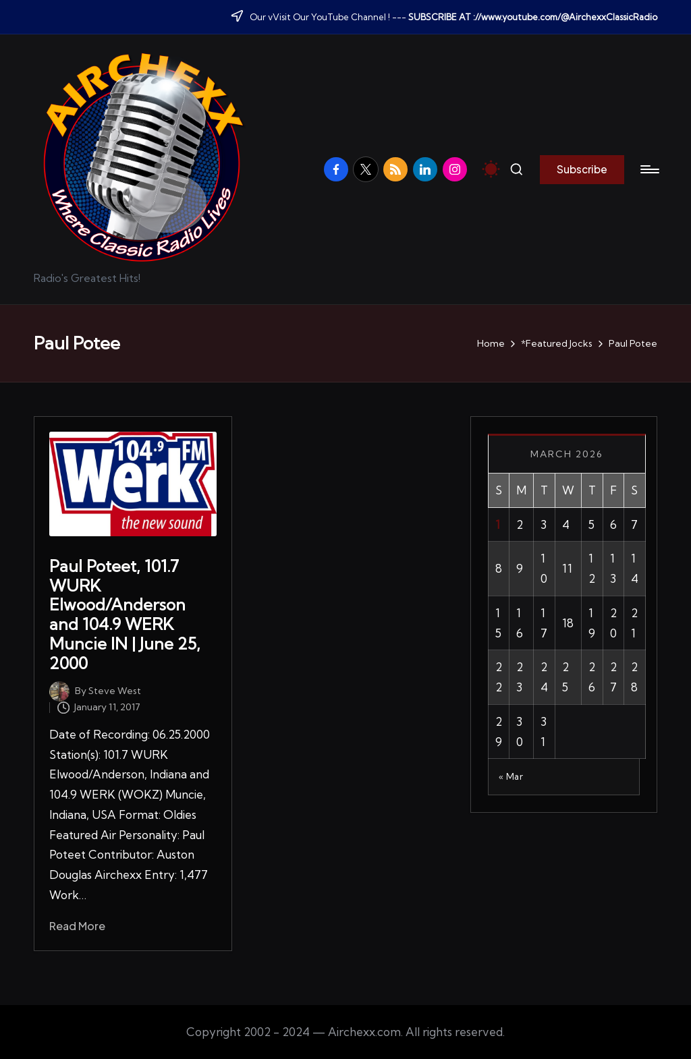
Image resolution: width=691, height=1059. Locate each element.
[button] (582, 169)
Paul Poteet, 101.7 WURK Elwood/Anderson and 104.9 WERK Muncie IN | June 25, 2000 (124, 614)
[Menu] (648, 169)
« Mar (511, 776)
